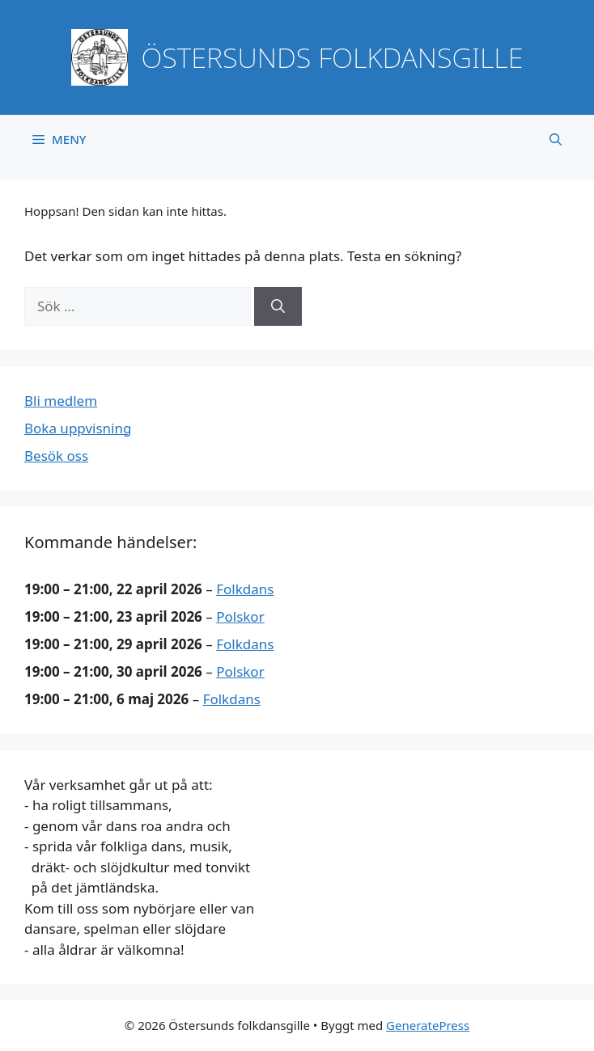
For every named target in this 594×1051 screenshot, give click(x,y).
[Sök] (278, 306)
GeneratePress (427, 1025)
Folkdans (245, 589)
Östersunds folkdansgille (333, 57)
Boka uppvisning (77, 428)
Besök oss (56, 455)
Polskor (240, 616)
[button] (555, 139)
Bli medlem (60, 400)
